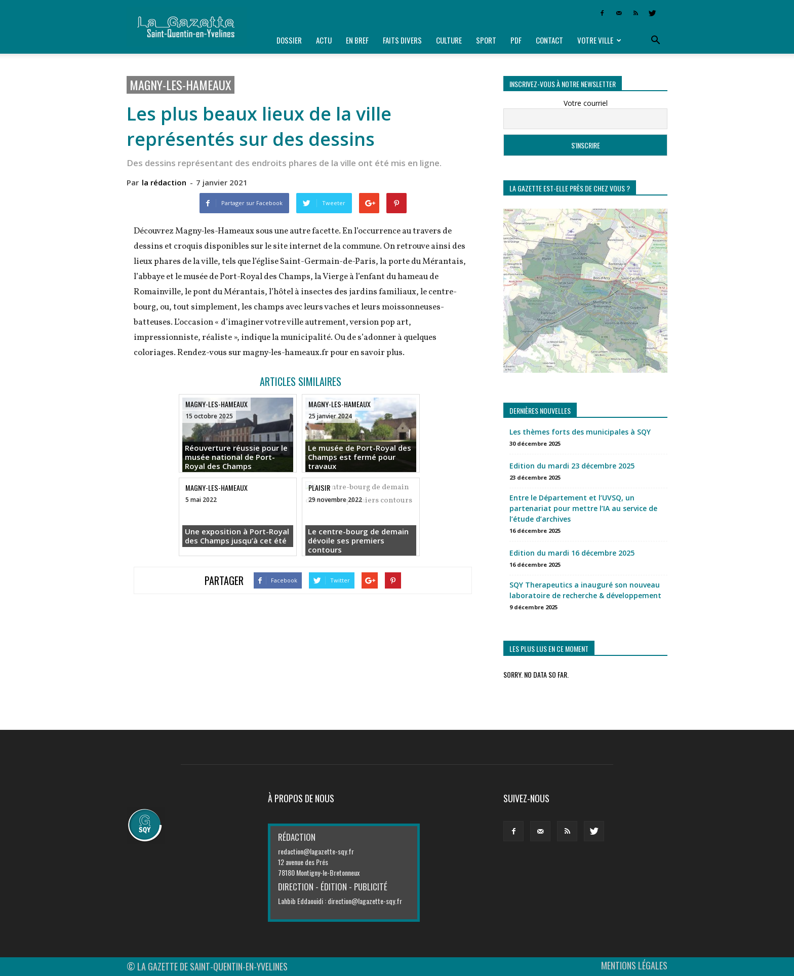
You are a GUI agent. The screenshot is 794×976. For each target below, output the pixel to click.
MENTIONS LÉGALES (634, 965)
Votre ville (599, 40)
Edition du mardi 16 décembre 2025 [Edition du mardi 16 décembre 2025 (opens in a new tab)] (571, 553)
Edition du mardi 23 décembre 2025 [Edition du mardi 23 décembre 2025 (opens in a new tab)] (571, 466)
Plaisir (319, 487)
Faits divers (402, 40)
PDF (516, 40)
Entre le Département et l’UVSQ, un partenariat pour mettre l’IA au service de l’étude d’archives (583, 508)
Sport (486, 40)
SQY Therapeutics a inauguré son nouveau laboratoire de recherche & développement (585, 590)
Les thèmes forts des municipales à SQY (580, 432)
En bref (357, 40)
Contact (549, 40)
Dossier (289, 40)
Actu (324, 40)
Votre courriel (586, 103)
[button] (655, 40)
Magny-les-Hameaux (180, 85)
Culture (449, 40)
